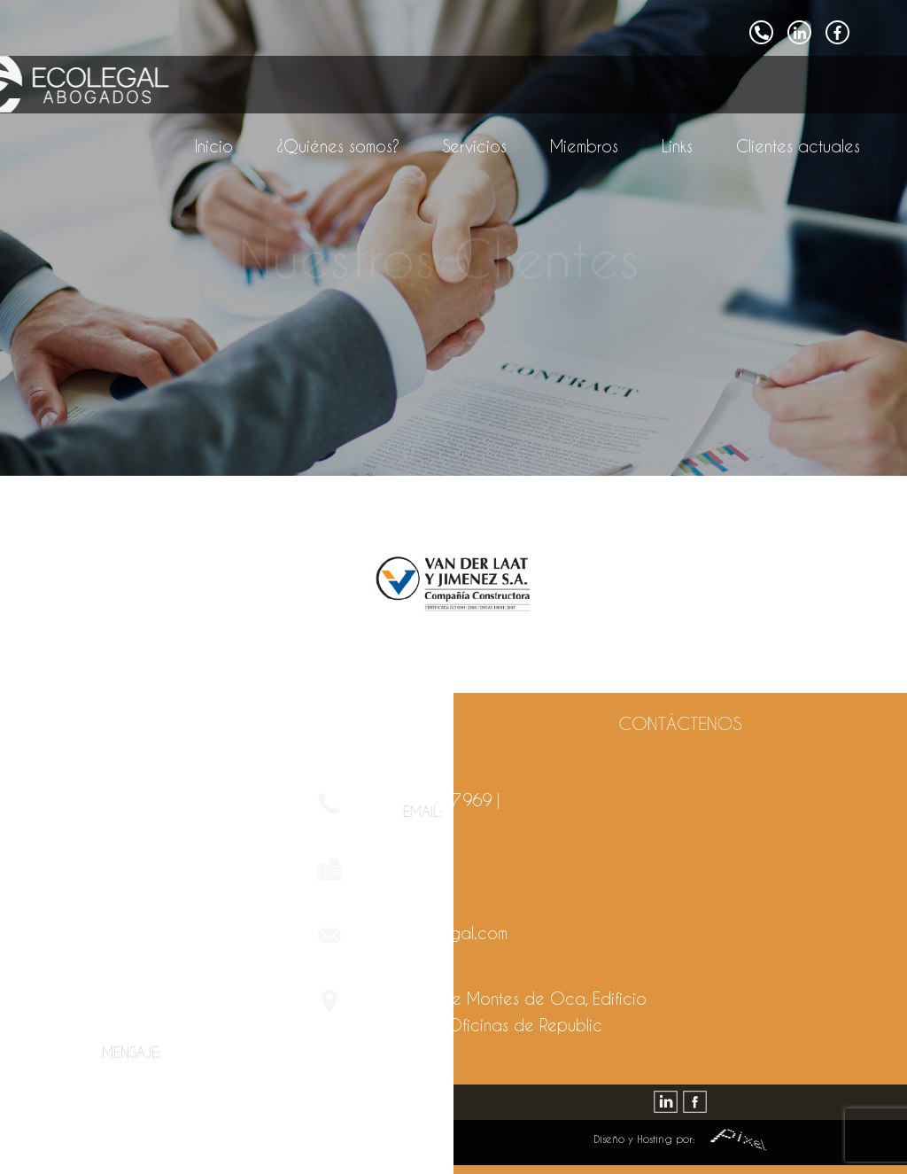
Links (677, 145)
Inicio (214, 145)
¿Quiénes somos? (337, 145)
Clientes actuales (798, 145)
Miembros (584, 145)
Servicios (475, 145)
